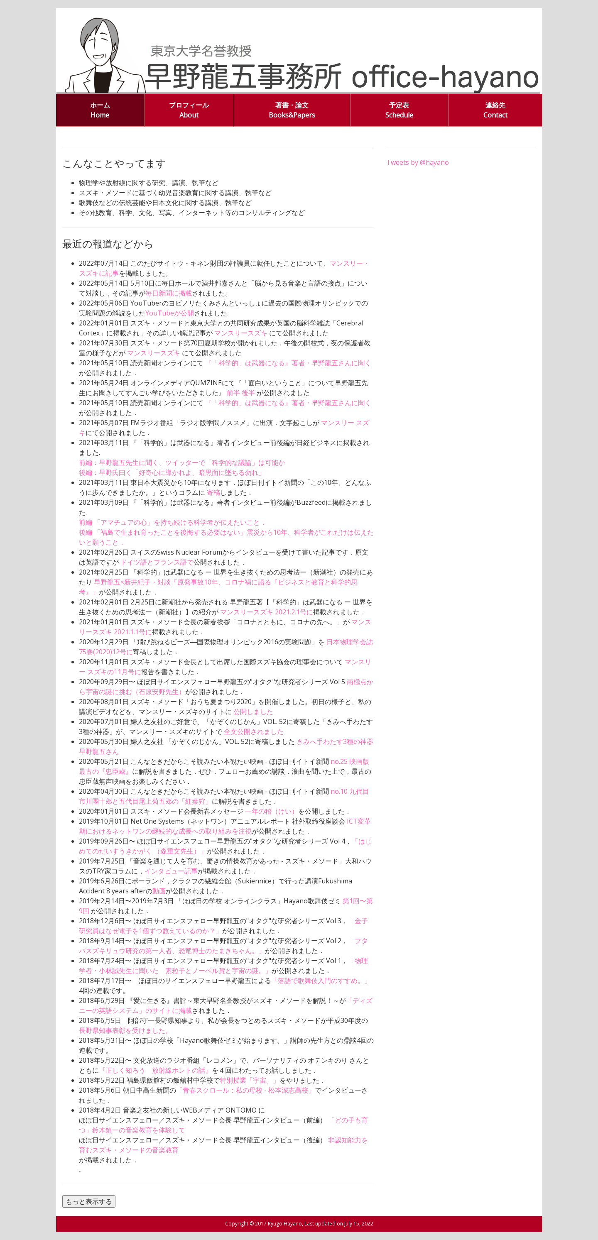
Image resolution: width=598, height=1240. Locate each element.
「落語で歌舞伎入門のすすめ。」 (321, 980)
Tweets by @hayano (417, 162)
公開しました (253, 711)
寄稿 (213, 492)
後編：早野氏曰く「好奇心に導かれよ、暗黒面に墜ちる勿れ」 (172, 472)
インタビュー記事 (171, 871)
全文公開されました (254, 731)
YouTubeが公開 (169, 313)
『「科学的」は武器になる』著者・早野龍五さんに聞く (288, 362)
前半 (234, 392)
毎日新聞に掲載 (168, 293)
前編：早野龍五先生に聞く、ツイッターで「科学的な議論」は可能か (182, 462)
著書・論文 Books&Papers (292, 110)
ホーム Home (100, 110)
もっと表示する (89, 1201)
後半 (249, 392)
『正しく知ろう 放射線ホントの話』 (155, 1070)
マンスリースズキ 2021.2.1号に (265, 611)
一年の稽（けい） (271, 811)
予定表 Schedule (399, 110)
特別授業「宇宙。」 (249, 1080)
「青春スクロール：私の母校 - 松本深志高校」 (245, 1090)
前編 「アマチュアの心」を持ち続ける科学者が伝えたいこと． (173, 522)
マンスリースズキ (241, 333)
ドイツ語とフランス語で (157, 562)
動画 (159, 890)
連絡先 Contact (495, 110)
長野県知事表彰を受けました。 (125, 1030)
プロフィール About (189, 110)
